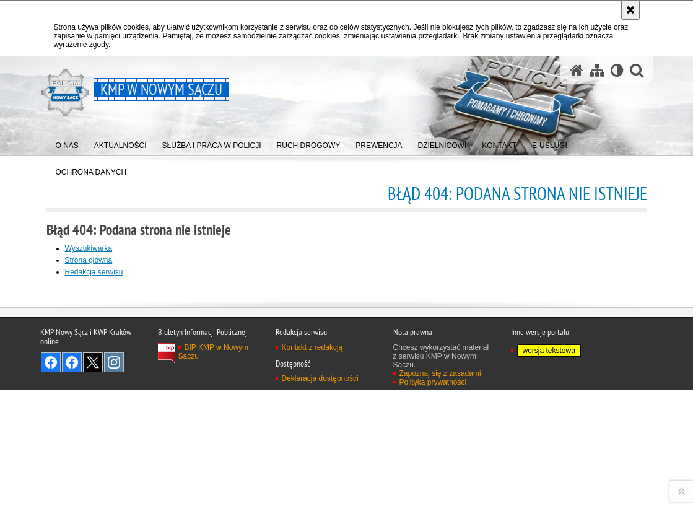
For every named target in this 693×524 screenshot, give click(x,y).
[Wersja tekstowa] (617, 70)
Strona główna (89, 260)
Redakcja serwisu (94, 272)
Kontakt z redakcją (312, 510)
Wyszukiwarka (89, 248)
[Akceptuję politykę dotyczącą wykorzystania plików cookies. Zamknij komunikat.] (630, 10)
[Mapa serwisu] (597, 70)
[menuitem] (67, 142)
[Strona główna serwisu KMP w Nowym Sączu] (576, 70)
